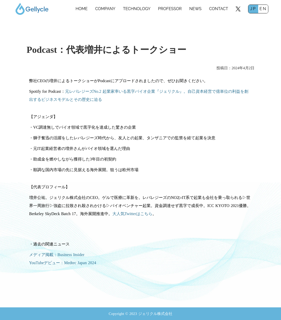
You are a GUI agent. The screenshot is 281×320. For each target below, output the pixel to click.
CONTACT (218, 8)
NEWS (195, 8)
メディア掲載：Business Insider (56, 255)
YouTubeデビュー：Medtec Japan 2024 (62, 263)
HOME (81, 8)
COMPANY (105, 8)
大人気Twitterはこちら (132, 214)
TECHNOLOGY (137, 8)
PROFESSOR (170, 8)
